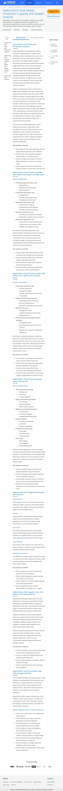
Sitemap (13, 785)
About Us (39, 3)
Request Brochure (54, 16)
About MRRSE (51, 782)
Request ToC (53, 11)
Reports (30, 3)
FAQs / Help (6, 785)
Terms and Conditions (16, 782)
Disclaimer (6, 782)
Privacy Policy (28, 782)
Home (22, 3)
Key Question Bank (37, 37)
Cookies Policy (37, 782)
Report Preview (21, 37)
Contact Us (48, 3)
